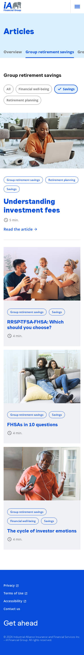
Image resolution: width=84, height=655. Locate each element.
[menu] (77, 6)
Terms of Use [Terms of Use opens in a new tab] (14, 593)
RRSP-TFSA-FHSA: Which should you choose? (35, 324)
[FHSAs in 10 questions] (42, 376)
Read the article (21, 229)
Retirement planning (22, 100)
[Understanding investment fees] (42, 140)
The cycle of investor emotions (42, 531)
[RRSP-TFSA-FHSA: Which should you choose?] (42, 274)
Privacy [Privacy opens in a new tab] (9, 585)
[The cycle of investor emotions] (42, 473)
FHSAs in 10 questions (32, 424)
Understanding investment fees (32, 205)
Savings (69, 89)
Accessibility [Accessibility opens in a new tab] (13, 601)
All (8, 89)
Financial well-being (34, 89)
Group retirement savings (23, 180)
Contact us (12, 609)
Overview (13, 51)
